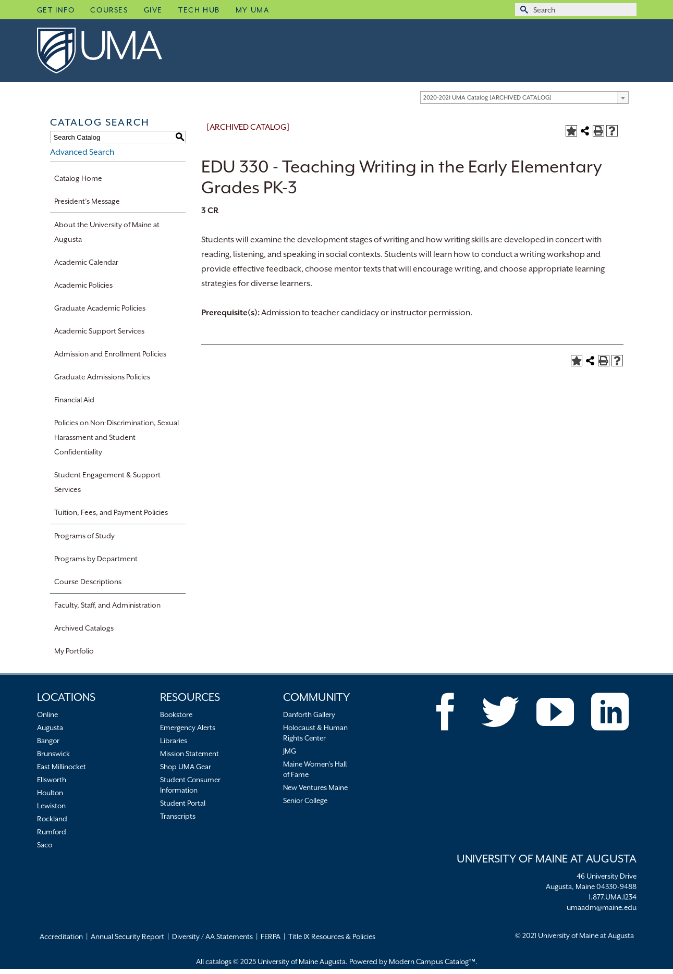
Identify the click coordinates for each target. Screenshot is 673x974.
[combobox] (524, 97)
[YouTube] (555, 712)
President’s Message (87, 201)
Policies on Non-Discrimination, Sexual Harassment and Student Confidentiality (116, 437)
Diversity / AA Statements (212, 936)
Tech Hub (199, 10)
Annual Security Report (127, 936)
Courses (109, 10)
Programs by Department (96, 558)
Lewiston (51, 806)
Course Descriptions (87, 581)
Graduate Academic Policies (99, 308)
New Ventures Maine (315, 787)
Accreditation (61, 936)
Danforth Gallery (309, 714)
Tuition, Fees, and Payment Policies (111, 512)
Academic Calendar (86, 262)
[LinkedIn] (610, 712)
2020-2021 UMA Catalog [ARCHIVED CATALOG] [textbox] (487, 97)
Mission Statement (189, 753)
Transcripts (177, 816)
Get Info (56, 10)
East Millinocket (61, 766)
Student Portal (182, 803)
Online (47, 714)
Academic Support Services (99, 331)
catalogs (218, 961)
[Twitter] (500, 712)
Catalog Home (78, 178)
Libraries (173, 740)
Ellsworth (51, 779)
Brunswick (53, 753)
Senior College (305, 800)
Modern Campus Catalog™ (432, 961)
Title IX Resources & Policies (331, 936)
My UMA (253, 10)
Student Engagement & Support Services (107, 482)
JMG (289, 751)
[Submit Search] (523, 9)
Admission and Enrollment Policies (110, 354)
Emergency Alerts (187, 727)
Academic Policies (83, 285)
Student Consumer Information (190, 784)
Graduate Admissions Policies (102, 377)
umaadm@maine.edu (602, 907)
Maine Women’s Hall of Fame (315, 769)
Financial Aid (74, 400)
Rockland (52, 819)
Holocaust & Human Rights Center (315, 732)
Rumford (51, 832)
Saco (44, 845)
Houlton (50, 792)
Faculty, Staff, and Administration (107, 605)
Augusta (50, 727)
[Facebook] (445, 712)
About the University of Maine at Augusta (107, 231)
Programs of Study (84, 536)
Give (153, 10)
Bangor (48, 740)
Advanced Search (82, 152)
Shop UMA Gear (185, 766)
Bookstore (176, 714)
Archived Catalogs (84, 628)
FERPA (270, 936)
